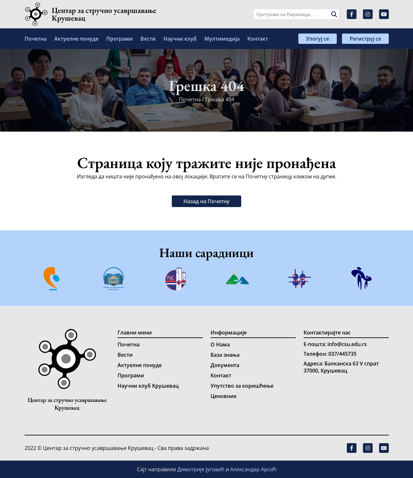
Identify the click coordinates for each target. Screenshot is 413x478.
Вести (148, 38)
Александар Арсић (253, 469)
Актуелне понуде (76, 38)
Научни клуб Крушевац (148, 385)
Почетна (35, 38)
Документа (225, 365)
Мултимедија (222, 38)
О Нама (220, 344)
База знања (225, 354)
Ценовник (224, 396)
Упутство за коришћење (242, 385)
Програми (119, 38)
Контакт (257, 38)
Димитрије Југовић (201, 469)
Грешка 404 (219, 99)
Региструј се (365, 38)
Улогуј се (317, 38)
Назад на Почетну (206, 201)
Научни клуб (180, 38)
